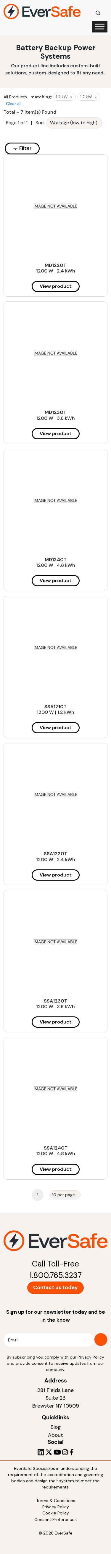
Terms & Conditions (55, 1500)
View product (56, 286)
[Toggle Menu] (99, 26)
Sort (40, 123)
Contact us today (55, 1287)
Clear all (13, 103)
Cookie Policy (55, 1513)
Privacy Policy (91, 1357)
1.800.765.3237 (55, 1275)
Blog (56, 1427)
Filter (22, 148)
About (55, 1435)
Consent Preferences (55, 1519)
